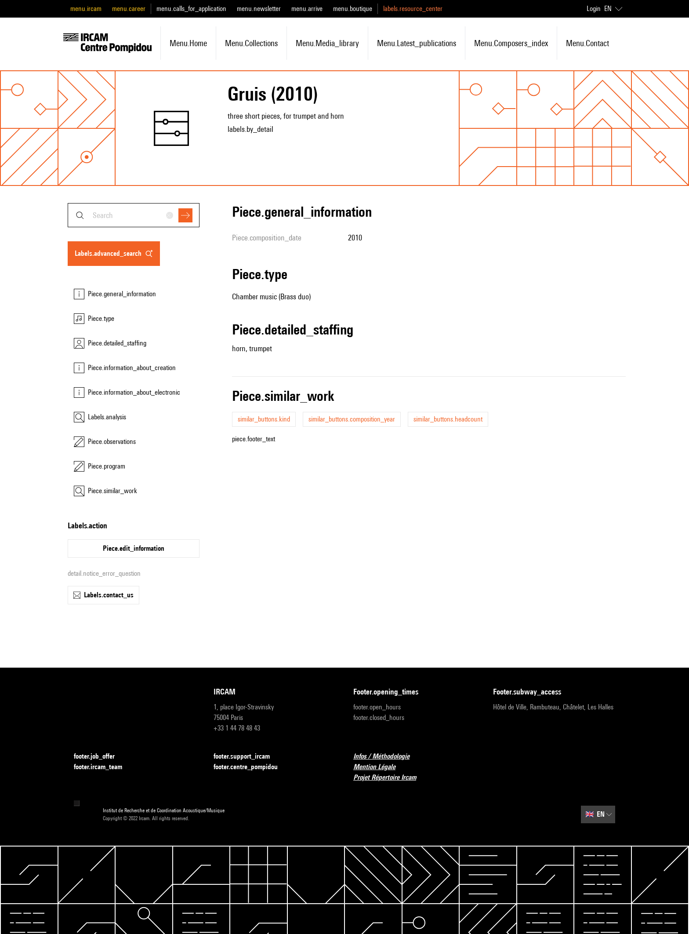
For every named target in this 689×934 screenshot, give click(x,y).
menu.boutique (352, 8)
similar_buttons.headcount (447, 419)
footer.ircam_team (103, 767)
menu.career (128, 8)
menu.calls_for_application (191, 8)
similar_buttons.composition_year (351, 419)
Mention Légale (379, 767)
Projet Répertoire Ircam (390, 777)
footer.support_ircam (247, 756)
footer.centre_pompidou (251, 767)
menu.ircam (86, 8)
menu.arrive (307, 8)
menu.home (188, 43)
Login (594, 8)
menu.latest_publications (416, 43)
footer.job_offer (99, 756)
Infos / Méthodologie (386, 756)
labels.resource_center (412, 8)
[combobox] (133, 215)
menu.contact (587, 43)
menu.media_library (327, 43)
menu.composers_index (511, 43)
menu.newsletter (259, 8)
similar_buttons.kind (264, 419)
